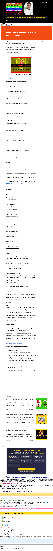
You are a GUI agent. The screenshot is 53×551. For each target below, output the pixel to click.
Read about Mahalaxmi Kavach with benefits (14, 343)
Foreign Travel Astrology (7, 524)
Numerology (47, 17)
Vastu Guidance (27, 17)
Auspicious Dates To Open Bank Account (19, 415)
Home (7, 20)
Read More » (31, 409)
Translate (8, 25)
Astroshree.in (4, 502)
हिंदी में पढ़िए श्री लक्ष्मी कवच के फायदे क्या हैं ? (14, 184)
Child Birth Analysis (17, 17)
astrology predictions (13, 536)
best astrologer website (11, 548)
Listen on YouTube (9, 78)
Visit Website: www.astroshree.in (27, 541)
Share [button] (42, 41)
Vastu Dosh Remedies (7, 525)
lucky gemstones (47, 502)
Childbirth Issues (6, 518)
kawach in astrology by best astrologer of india (46, 46)
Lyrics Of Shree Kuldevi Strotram (16, 430)
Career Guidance (37, 17)
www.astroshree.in (34, 494)
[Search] (43, 2)
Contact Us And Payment (13, 20)
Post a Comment (11, 409)
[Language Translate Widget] (6, 24)
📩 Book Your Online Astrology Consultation (26, 469)
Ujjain (17, 537)
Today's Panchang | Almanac (23, 20)
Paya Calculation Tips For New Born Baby (19, 399)
